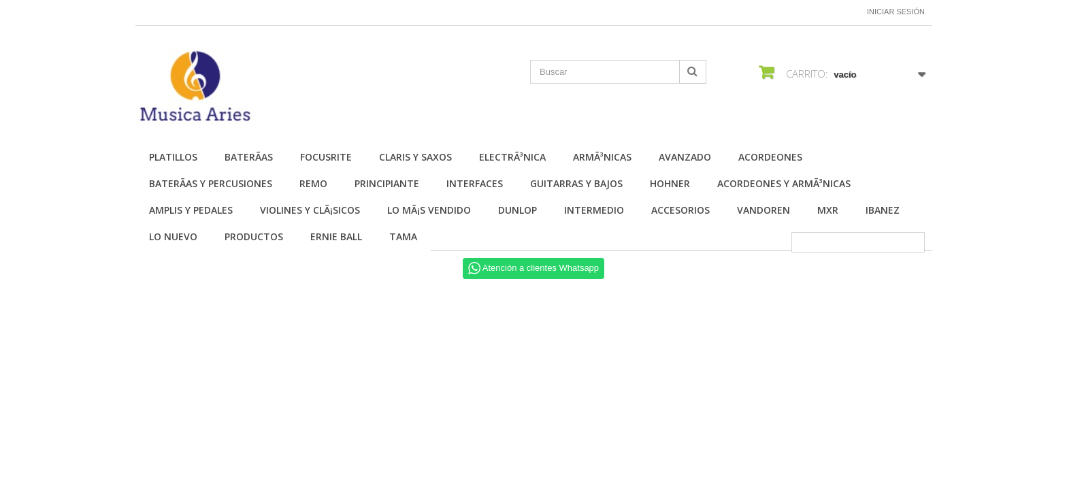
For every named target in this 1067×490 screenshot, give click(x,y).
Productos (254, 236)
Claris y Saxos (415, 156)
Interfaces (474, 183)
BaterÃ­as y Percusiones (210, 183)
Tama (403, 236)
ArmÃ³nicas (602, 156)
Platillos (173, 156)
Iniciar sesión (896, 11)
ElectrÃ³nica (512, 156)
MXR (827, 209)
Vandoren (763, 209)
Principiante (387, 183)
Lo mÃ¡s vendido (429, 209)
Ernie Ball (336, 236)
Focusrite (326, 156)
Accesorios (680, 209)
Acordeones (770, 156)
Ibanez (883, 209)
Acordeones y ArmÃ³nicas (784, 183)
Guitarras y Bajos (576, 183)
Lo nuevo (173, 236)
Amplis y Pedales (191, 209)
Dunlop (517, 209)
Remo (313, 183)
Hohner (670, 183)
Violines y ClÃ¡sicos (310, 209)
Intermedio (594, 209)
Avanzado (685, 156)
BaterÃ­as (249, 156)
